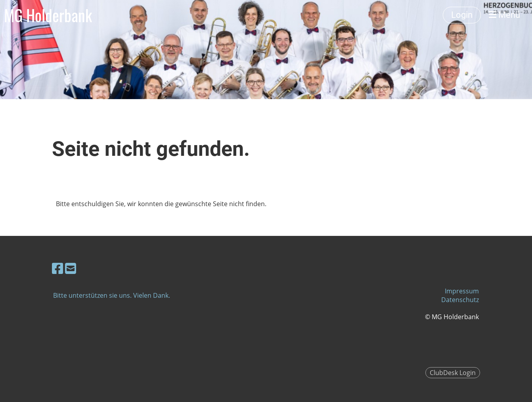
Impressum (462, 291)
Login (462, 15)
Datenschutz (460, 299)
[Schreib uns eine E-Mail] (70, 268)
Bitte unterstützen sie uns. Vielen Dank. (111, 295)
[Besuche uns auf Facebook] (57, 268)
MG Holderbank (48, 15)
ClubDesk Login (453, 372)
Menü (504, 15)
